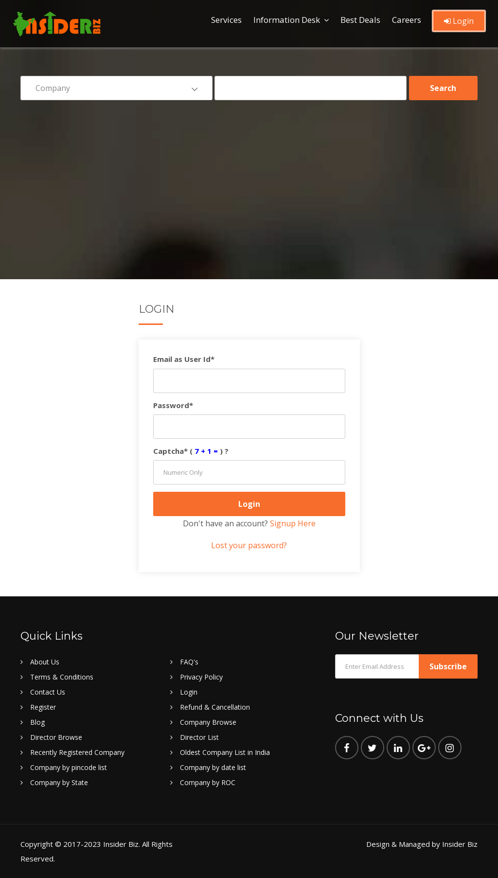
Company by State (59, 782)
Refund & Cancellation (215, 707)
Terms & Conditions (61, 676)
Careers (406, 19)
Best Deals (360, 19)
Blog (37, 722)
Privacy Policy (201, 676)
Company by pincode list (68, 767)
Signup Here (293, 523)
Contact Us (47, 692)
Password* (173, 405)
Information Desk (286, 19)
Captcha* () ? (191, 451)
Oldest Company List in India (225, 752)
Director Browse (56, 737)
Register (43, 707)
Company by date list (213, 767)
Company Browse (208, 722)
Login (459, 21)
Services (226, 19)
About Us (44, 661)
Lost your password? (249, 545)
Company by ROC (207, 782)
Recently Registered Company (77, 752)
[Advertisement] (249, 183)
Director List (199, 737)
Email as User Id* (183, 359)
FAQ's (189, 661)
